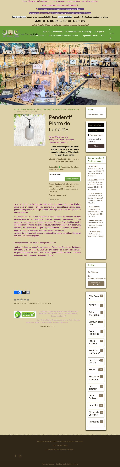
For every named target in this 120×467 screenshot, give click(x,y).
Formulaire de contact (96, 283)
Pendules (93, 405)
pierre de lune (54, 199)
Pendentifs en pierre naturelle (55, 109)
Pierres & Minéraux (28, 109)
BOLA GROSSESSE (94, 333)
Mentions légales (48, 464)
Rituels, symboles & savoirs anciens (63, 36)
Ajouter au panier (72, 179)
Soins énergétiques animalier (94, 313)
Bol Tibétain (93, 387)
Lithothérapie (57, 32)
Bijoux (39, 109)
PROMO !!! (93, 305)
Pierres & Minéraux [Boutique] (78, 32)
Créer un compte (93, 139)
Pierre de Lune (73, 109)
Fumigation (99, 32)
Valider (96, 146)
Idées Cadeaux (93, 397)
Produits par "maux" (94, 352)
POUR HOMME (93, 342)
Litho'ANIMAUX (94, 323)
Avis (102, 36)
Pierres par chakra (94, 361)
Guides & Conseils (37, 36)
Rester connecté (96, 135)
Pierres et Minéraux (94, 378)
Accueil (46, 32)
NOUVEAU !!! (94, 297)
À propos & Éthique (90, 36)
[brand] (12, 33)
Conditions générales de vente (67, 464)
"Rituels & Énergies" (94, 413)
